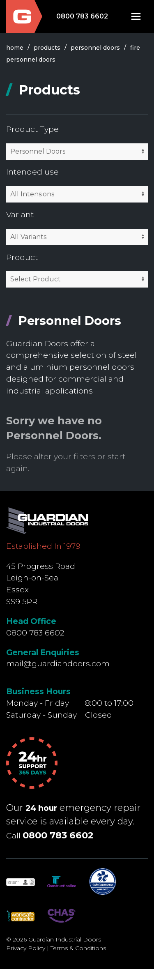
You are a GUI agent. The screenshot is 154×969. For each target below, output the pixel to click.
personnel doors (95, 47)
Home (14, 47)
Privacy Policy (25, 948)
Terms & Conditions (78, 948)
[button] (136, 16)
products (47, 47)
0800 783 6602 (82, 16)
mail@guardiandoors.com (58, 663)
